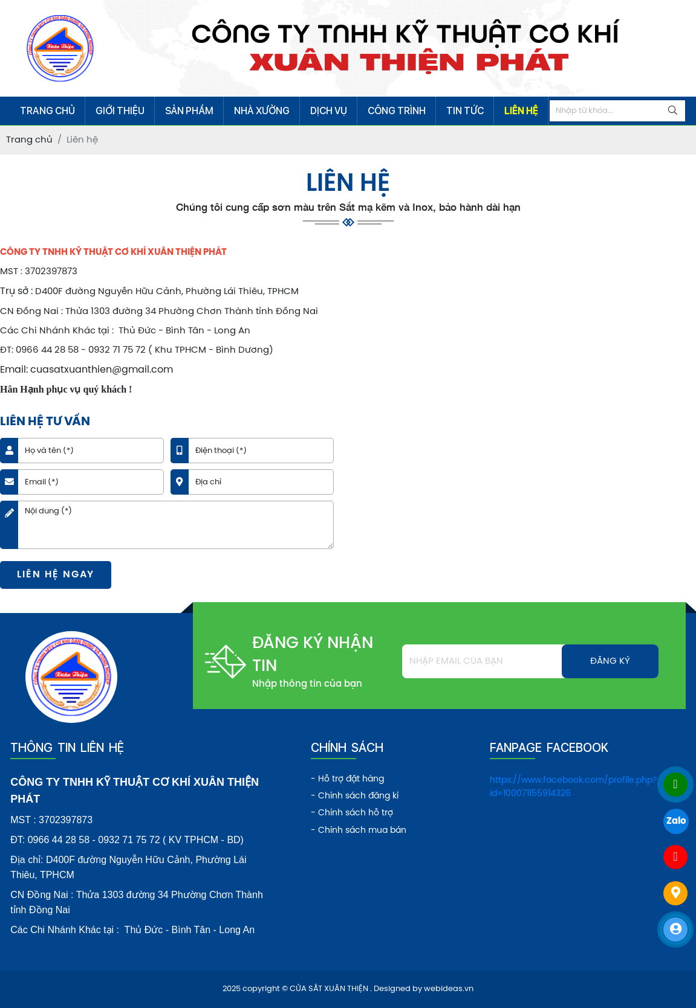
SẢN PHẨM (189, 111)
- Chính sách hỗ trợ (352, 813)
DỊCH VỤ (328, 111)
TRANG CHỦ (47, 111)
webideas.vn (448, 989)
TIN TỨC (465, 111)
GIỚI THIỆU (120, 111)
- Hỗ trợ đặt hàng (347, 779)
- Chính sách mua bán (358, 830)
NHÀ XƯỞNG (262, 111)
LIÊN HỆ (521, 111)
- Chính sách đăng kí (354, 796)
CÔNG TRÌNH (397, 111)
